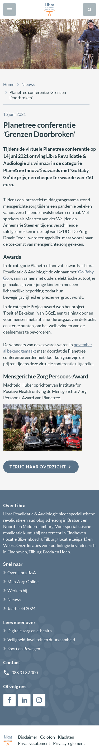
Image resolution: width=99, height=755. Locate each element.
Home (8, 84)
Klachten (66, 737)
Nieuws (28, 84)
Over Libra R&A (21, 572)
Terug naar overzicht (41, 466)
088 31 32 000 (25, 672)
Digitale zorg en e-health (29, 630)
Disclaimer (27, 737)
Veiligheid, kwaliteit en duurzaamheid (41, 639)
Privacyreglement (69, 743)
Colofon (47, 737)
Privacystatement (34, 743)
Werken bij (17, 590)
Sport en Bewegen (23, 648)
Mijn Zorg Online (23, 581)
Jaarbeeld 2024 (21, 608)
